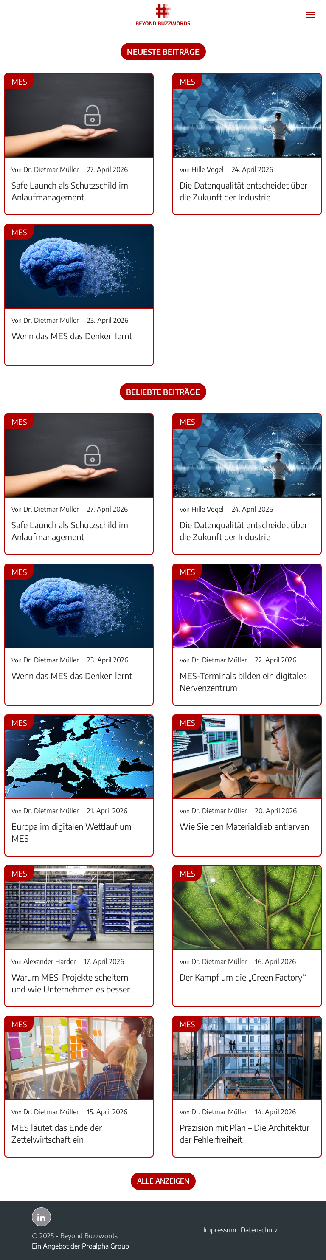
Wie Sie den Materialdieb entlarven (244, 826)
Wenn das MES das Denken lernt (71, 335)
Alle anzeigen (163, 1181)
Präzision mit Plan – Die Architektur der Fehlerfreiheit (244, 1133)
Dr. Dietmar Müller (45, 169)
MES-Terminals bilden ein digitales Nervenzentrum (243, 681)
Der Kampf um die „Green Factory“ (243, 977)
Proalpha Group (105, 1246)
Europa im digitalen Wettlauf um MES (71, 832)
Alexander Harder (43, 961)
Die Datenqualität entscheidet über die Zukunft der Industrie (243, 191)
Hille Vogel (202, 169)
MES (19, 81)
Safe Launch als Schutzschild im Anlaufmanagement (69, 191)
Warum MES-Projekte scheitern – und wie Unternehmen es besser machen (72, 983)
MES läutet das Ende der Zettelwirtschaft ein (56, 1133)
